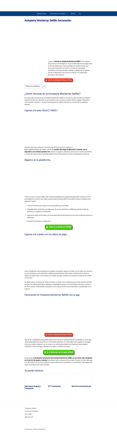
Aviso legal (28, 414)
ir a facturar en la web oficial (60, 352)
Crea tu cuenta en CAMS (60, 227)
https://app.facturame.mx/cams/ (35, 149)
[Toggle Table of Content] (43, 86)
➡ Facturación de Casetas (57, 13)
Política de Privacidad (31, 411)
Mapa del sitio (29, 417)
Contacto (73, 13)
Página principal (41, 13)
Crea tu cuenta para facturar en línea (59, 80)
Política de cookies (30, 408)
